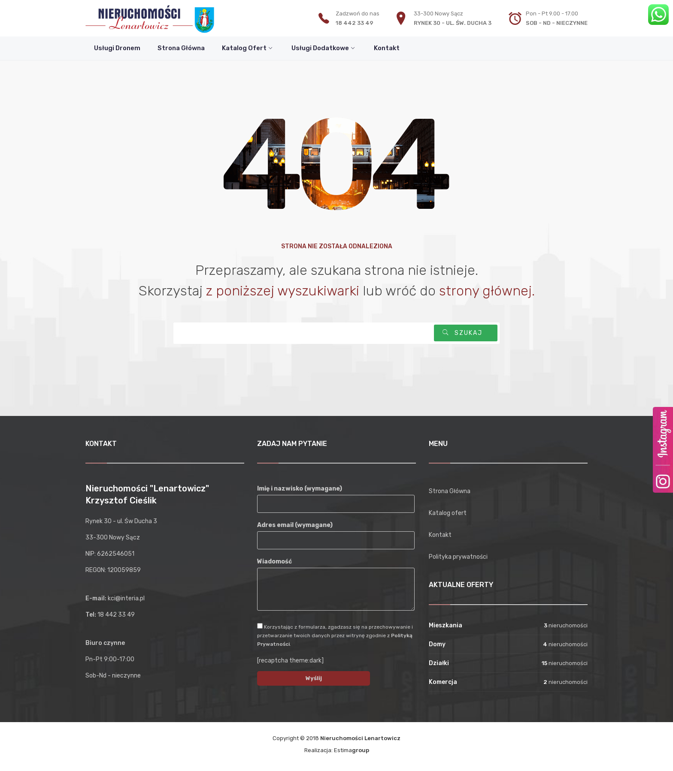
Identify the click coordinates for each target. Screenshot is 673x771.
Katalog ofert (448, 513)
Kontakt (440, 535)
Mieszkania (445, 625)
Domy (437, 644)
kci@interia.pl (126, 598)
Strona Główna (449, 491)
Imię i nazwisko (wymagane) (336, 496)
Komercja (443, 682)
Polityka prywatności (458, 556)
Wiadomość (336, 585)
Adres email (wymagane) (336, 532)
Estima (351, 750)
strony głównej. (487, 291)
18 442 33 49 (354, 23)
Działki (439, 663)
